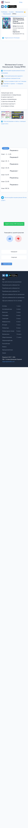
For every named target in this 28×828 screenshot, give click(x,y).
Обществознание (7, 337)
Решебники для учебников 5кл (11, 285)
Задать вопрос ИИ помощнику (14, 224)
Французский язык (7, 350)
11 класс (18, 337)
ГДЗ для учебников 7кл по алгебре (12, 300)
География (5, 315)
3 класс (18, 312)
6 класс (18, 321)
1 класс (18, 306)
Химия (4, 353)
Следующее (14, 257)
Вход (20, 2)
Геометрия (5, 318)
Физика (4, 346)
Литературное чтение (8, 331)
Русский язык (6, 343)
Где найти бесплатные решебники (11, 282)
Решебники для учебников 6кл (11, 288)
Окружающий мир (7, 340)
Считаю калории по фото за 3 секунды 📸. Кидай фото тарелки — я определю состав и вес (13, 84)
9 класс (18, 331)
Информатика (6, 321)
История (4, 325)
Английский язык (7, 309)
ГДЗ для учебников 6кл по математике (13, 297)
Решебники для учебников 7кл (11, 291)
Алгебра (4, 306)
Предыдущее (14, 251)
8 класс (18, 328)
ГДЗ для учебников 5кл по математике (13, 294)
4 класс (18, 315)
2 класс (18, 309)
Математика (5, 334)
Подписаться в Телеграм (11, 38)
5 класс (18, 318)
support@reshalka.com (8, 361)
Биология (5, 312)
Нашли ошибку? (6, 263)
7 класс (18, 325)
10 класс (18, 334)
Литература (5, 328)
